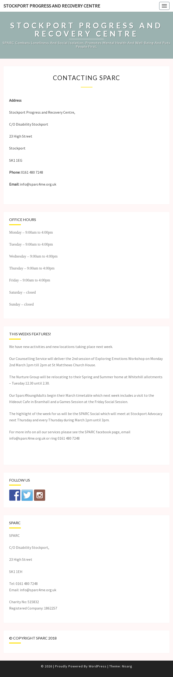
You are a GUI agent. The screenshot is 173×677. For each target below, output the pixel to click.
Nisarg (127, 666)
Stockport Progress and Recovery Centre (52, 6)
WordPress (98, 666)
